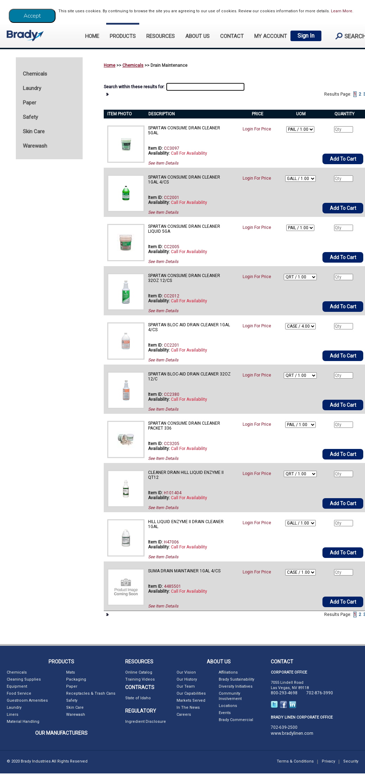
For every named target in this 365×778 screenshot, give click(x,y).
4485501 (172, 586)
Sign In (305, 35)
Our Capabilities (191, 693)
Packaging (76, 679)
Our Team (186, 686)
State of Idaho (138, 698)
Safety (71, 700)
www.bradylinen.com (292, 733)
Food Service (19, 693)
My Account (270, 36)
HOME (92, 36)
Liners (12, 714)
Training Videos (140, 679)
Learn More (341, 11)
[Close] (32, 16)
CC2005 (171, 246)
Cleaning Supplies (24, 679)
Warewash (75, 714)
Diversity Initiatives (235, 686)
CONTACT (232, 36)
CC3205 (171, 443)
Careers (184, 714)
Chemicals (132, 65)
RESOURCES (160, 36)
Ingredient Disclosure (145, 721)
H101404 (172, 492)
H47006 (171, 542)
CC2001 (171, 197)
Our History (187, 679)
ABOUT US (197, 36)
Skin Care (75, 707)
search (347, 36)
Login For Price (257, 129)
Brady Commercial (236, 720)
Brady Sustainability (236, 679)
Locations (228, 705)
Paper (71, 686)
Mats (70, 672)
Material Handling (23, 721)
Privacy (328, 761)
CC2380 (171, 394)
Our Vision (186, 672)
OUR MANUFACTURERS (61, 733)
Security (350, 761)
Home (109, 65)
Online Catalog (138, 672)
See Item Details (163, 163)
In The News (188, 707)
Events (225, 713)
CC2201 (171, 345)
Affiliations (228, 672)
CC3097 (171, 148)
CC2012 (171, 296)
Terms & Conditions (295, 761)
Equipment (17, 686)
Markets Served (191, 700)
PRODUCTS (123, 36)
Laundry (14, 707)
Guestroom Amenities (27, 700)
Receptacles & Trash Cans (90, 693)
